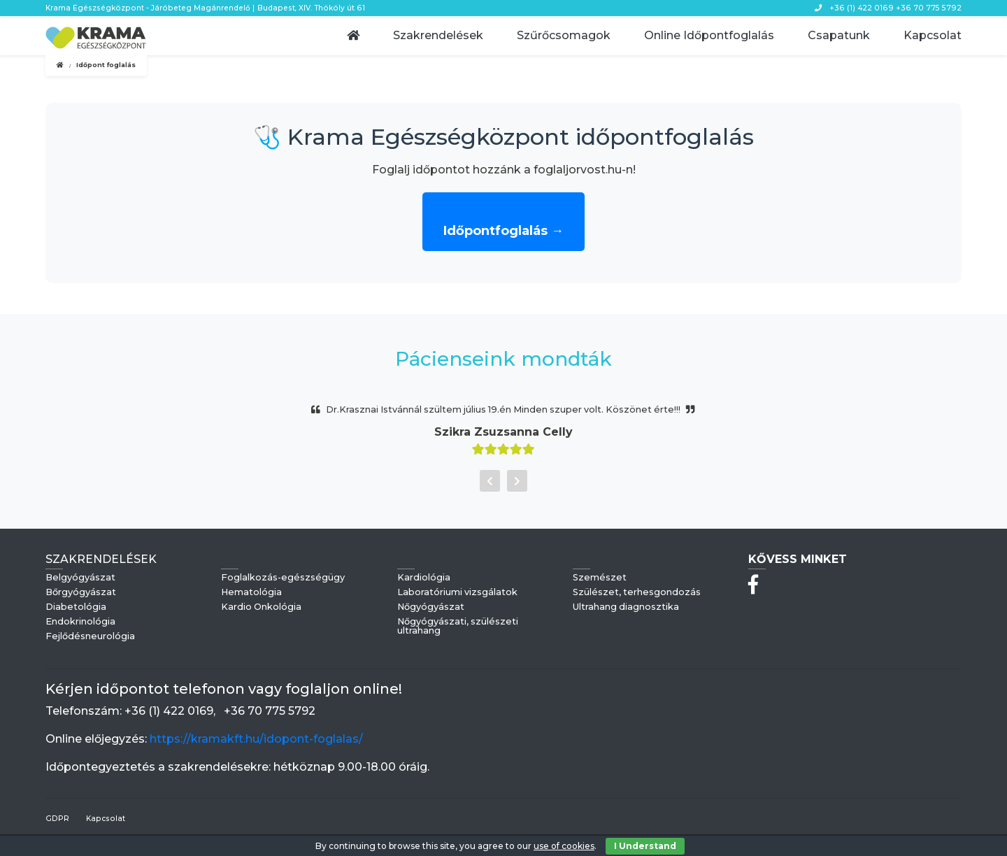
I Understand (645, 846)
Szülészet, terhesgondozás (637, 592)
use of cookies (564, 846)
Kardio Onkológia (261, 607)
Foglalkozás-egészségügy (283, 578)
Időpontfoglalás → (503, 230)
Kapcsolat (105, 818)
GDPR (57, 818)
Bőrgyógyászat (80, 592)
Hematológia (251, 592)
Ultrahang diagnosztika (626, 607)
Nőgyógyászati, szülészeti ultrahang (457, 627)
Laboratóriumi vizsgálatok (457, 592)
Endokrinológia (80, 622)
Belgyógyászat (80, 578)
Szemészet (600, 578)
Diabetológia (75, 607)
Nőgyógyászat (430, 607)
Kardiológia (423, 578)
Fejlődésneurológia (90, 636)
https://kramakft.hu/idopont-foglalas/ (256, 739)
